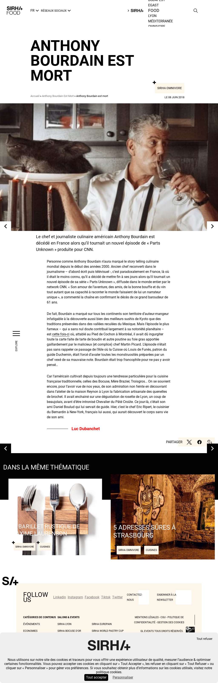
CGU (163, 617)
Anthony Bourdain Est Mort (58, 96)
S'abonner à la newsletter (166, 597)
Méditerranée (160, 21)
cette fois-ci (60, 334)
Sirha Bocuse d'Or (69, 630)
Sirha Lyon (64, 624)
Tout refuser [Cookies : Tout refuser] (204, 639)
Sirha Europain (102, 624)
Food (153, 10)
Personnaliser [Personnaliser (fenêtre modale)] (123, 677)
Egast (153, 5)
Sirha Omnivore (169, 88)
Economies (30, 630)
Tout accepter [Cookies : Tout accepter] (96, 677)
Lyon (152, 16)
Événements (31, 624)
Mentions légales (147, 617)
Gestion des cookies (170, 622)
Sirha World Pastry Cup (108, 630)
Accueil (34, 96)
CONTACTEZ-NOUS (134, 597)
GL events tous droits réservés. (162, 631)
